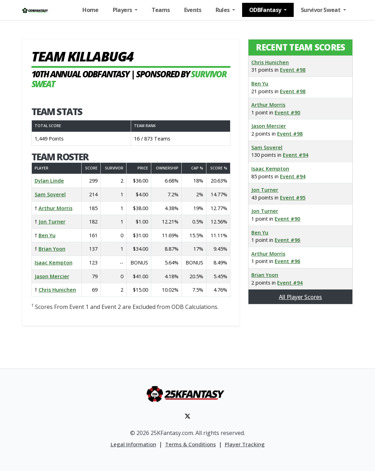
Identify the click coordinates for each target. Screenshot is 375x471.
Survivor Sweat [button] (321, 10)
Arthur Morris (55, 208)
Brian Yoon (52, 248)
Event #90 (287, 112)
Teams (161, 10)
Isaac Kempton (53, 262)
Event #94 (295, 154)
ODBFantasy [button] (265, 10)
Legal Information (133, 444)
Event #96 (287, 240)
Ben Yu (47, 235)
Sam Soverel (50, 194)
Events (192, 10)
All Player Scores (300, 297)
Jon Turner (52, 221)
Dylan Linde (49, 180)
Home (90, 10)
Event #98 (292, 69)
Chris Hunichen (57, 289)
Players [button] (123, 10)
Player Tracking (245, 444)
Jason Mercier (52, 276)
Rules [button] (223, 10)
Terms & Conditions (190, 444)
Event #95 (292, 197)
